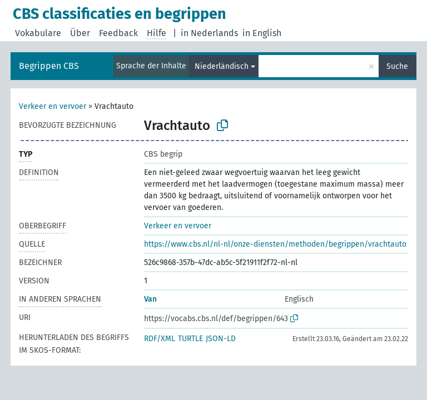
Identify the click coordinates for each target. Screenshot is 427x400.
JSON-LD (221, 338)
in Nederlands (209, 33)
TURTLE (190, 338)
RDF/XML (159, 338)
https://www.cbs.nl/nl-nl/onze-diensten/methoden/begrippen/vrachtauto (275, 244)
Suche (397, 66)
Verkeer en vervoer (52, 106)
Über (80, 33)
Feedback (118, 33)
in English (261, 33)
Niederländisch (222, 66)
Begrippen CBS (49, 66)
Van (150, 299)
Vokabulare (38, 33)
